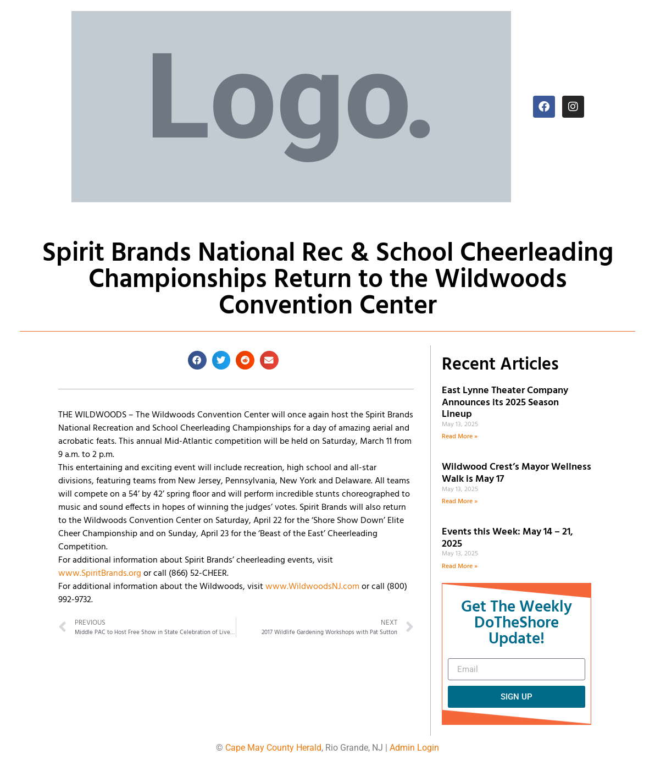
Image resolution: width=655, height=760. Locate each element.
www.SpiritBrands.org (99, 573)
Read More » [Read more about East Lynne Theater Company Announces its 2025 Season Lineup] (460, 436)
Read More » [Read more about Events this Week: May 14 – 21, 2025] (460, 566)
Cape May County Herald (273, 747)
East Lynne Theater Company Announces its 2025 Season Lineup (505, 402)
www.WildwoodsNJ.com (312, 587)
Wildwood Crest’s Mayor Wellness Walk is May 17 (516, 473)
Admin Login (414, 747)
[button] (197, 360)
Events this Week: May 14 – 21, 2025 (507, 538)
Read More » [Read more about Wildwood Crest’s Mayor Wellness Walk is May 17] (460, 501)
